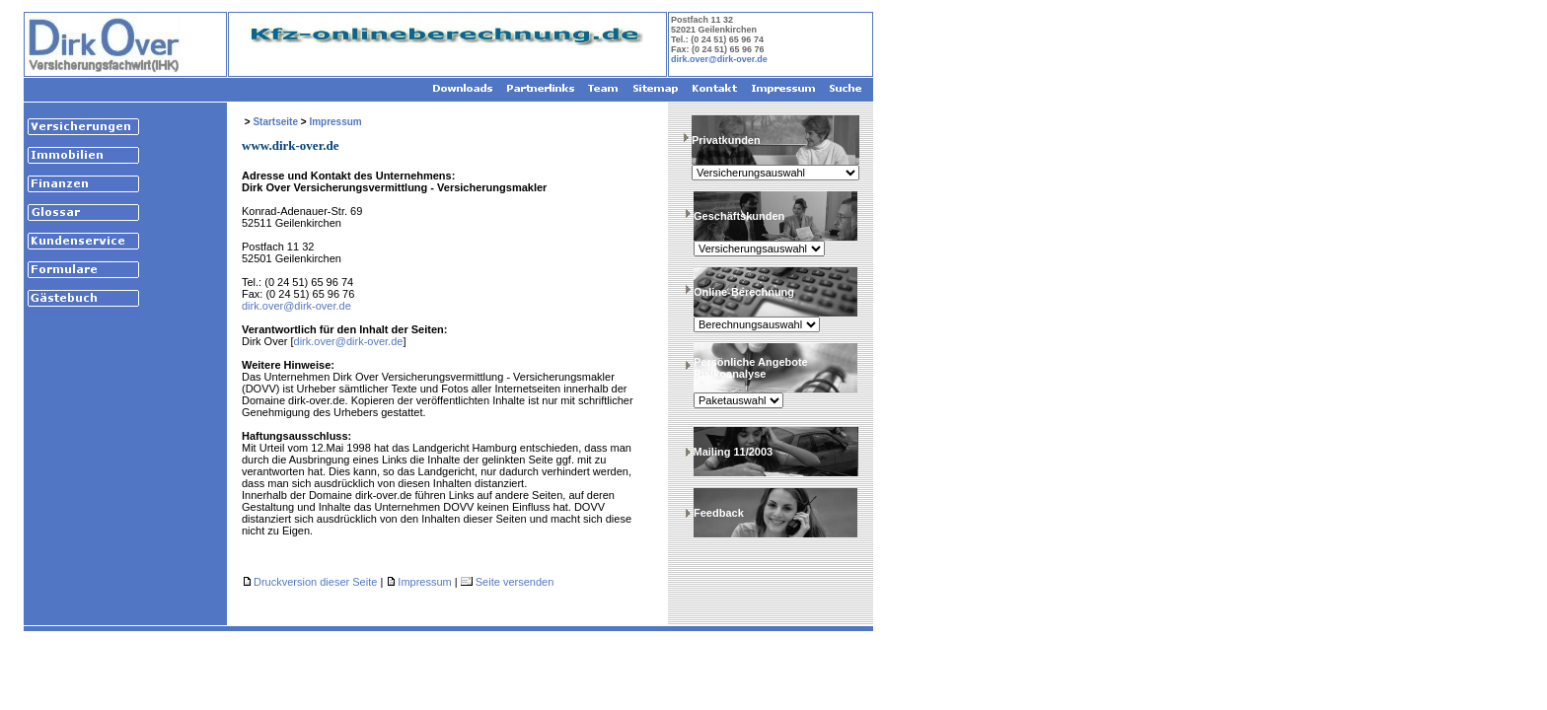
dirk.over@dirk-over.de (719, 59)
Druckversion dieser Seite (315, 582)
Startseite (275, 121)
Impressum (335, 121)
